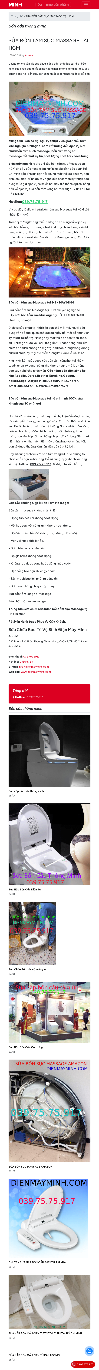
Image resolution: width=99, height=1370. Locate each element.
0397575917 (31, 656)
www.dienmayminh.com (36, 671)
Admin (29, 55)
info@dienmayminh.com (34, 666)
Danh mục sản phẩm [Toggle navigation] (53, 4)
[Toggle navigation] (86, 4)
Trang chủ (17, 16)
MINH (15, 4)
